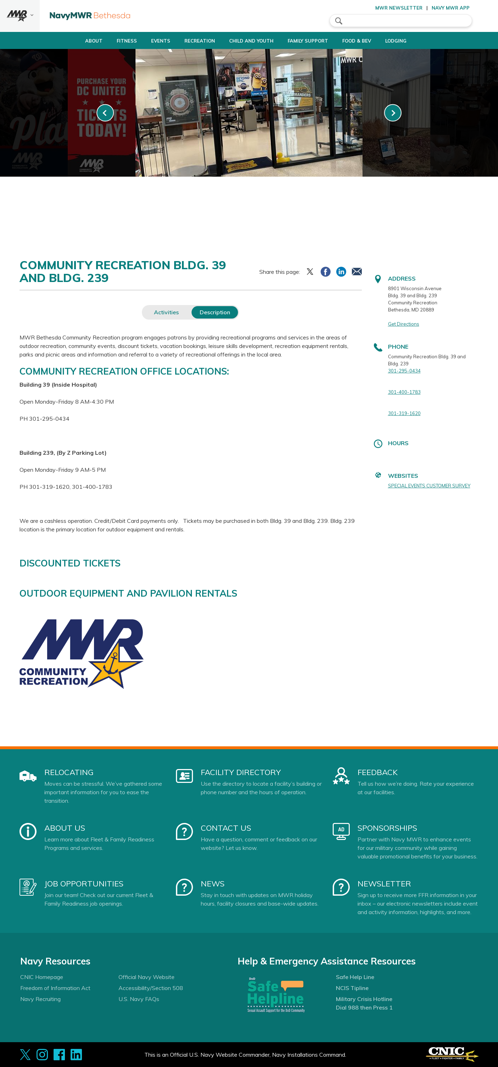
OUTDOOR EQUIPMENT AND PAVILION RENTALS (128, 593)
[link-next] (393, 113)
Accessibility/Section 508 (150, 987)
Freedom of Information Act (55, 987)
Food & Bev (366, 41)
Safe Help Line (355, 976)
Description (215, 312)
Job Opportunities (83, 884)
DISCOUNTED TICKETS (70, 563)
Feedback (378, 772)
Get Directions (403, 324)
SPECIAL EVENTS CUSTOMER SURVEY (429, 485)
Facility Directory (241, 772)
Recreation (191, 41)
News (213, 884)
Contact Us (226, 828)
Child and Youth (248, 41)
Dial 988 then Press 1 (364, 1007)
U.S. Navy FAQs (138, 998)
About (73, 41)
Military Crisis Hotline (364, 998)
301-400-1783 (404, 392)
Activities (166, 312)
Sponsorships (387, 828)
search (338, 20)
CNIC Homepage (41, 976)
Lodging (411, 41)
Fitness (112, 41)
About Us (64, 828)
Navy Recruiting (40, 998)
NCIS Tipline (352, 987)
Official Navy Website (146, 976)
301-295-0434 (404, 371)
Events (151, 41)
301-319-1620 (404, 413)
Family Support (311, 41)
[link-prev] (105, 113)
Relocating (69, 772)
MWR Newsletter (398, 8)
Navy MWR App (451, 8)
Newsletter (384, 884)
